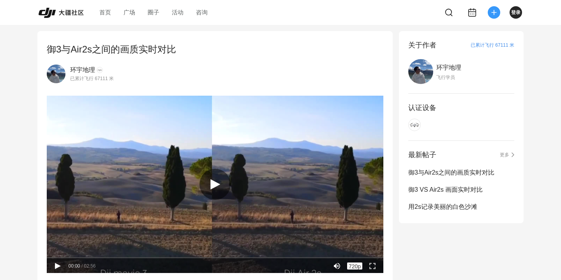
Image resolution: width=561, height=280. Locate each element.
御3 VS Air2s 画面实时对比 (445, 189)
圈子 (153, 12)
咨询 (202, 12)
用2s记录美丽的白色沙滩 (442, 206)
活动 (177, 12)
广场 (129, 12)
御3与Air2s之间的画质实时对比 (451, 172)
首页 (105, 12)
